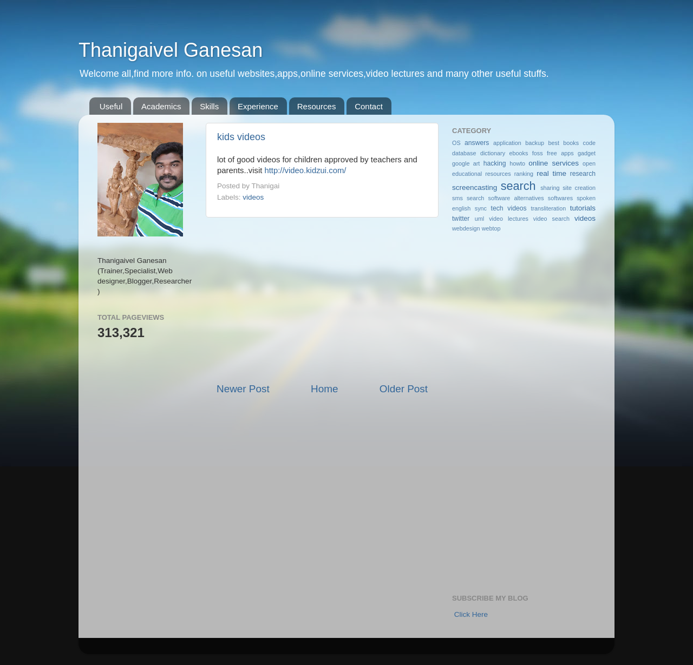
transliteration (548, 208)
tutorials (583, 208)
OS (456, 143)
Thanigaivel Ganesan (171, 50)
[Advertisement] (322, 299)
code (589, 143)
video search (551, 218)
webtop (491, 228)
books (571, 143)
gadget (587, 153)
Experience (258, 106)
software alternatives (516, 198)
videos (253, 197)
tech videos (509, 208)
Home (324, 388)
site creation (579, 188)
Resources (316, 106)
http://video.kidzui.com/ (305, 170)
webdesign (466, 228)
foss (537, 153)
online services (553, 163)
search (518, 186)
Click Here (471, 614)
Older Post (404, 388)
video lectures (508, 218)
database (464, 153)
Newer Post (243, 388)
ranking (523, 173)
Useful (111, 106)
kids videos (241, 136)
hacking (494, 163)
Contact (369, 106)
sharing (549, 188)
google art (466, 163)
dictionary (492, 153)
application (507, 143)
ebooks (518, 153)
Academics (161, 106)
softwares (560, 198)
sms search (468, 198)
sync (481, 208)
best (553, 143)
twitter (460, 218)
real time (551, 173)
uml (479, 218)
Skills (209, 106)
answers (477, 143)
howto (517, 163)
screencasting (474, 187)
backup (534, 143)
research (583, 173)
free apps (560, 153)
